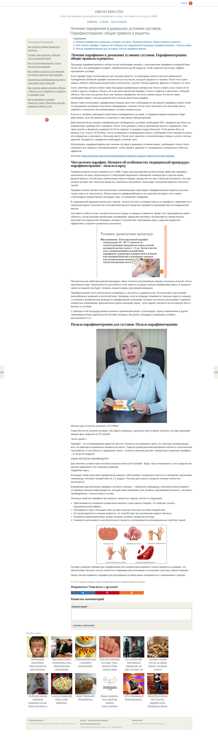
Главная (92, 21)
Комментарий (80, 607)
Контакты (83, 720)
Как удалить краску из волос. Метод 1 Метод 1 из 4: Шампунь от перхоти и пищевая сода (47, 91)
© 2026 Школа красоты (35, 720)
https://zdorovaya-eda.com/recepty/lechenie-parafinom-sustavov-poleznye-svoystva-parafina (128, 156)
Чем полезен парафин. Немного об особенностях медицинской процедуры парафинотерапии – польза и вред (133, 45)
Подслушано (119, 21)
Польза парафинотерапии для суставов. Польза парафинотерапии (111, 49)
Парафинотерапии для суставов (133, 582)
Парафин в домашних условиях (90, 582)
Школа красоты (109, 12)
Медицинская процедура (112, 582)
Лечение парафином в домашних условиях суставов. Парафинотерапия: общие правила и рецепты (128, 42)
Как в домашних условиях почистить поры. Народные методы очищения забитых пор (46, 102)
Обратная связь (137, 720)
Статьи (104, 21)
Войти (184, 3)
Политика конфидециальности (90, 723)
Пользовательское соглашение (98, 720)
